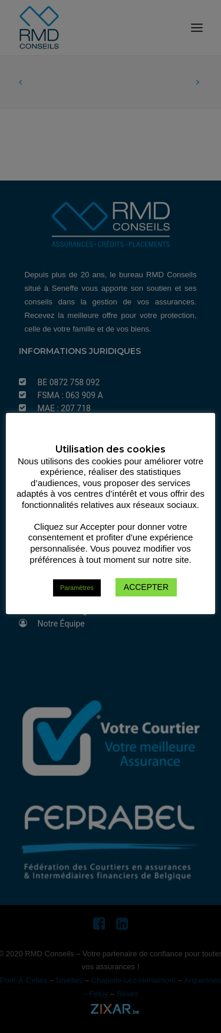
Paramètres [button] (77, 587)
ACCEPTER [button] (146, 587)
